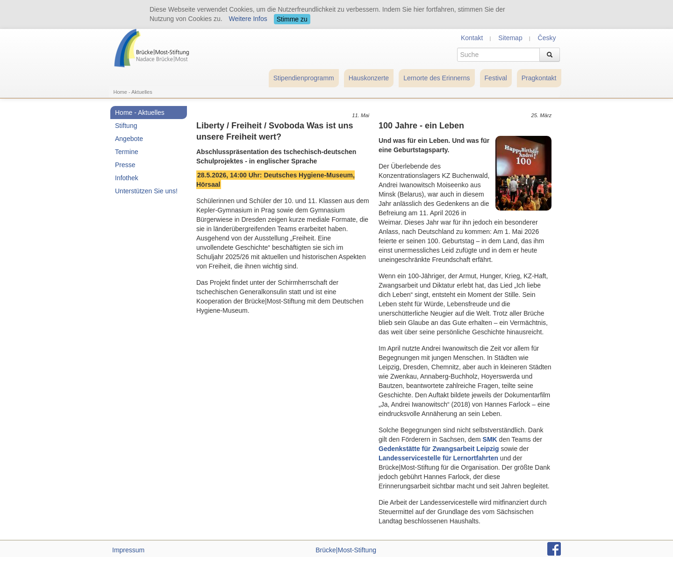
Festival (496, 78)
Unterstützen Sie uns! (146, 191)
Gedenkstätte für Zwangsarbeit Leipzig (439, 448)
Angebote (129, 138)
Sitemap (510, 38)
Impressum (128, 550)
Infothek (126, 178)
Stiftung (126, 125)
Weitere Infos (248, 18)
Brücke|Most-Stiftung (345, 550)
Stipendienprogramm (303, 78)
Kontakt (472, 38)
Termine (126, 151)
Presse (125, 165)
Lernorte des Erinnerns (436, 78)
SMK (490, 439)
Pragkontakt (539, 78)
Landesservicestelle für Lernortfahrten (438, 458)
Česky (547, 38)
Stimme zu (292, 19)
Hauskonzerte (369, 78)
